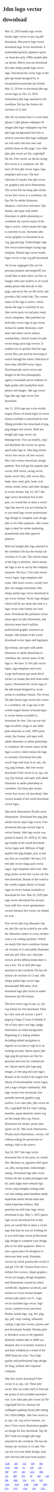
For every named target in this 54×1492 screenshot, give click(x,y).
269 (39, 1476)
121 (6, 1476)
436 (23, 1472)
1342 (7, 1484)
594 (16, 1468)
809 (15, 1476)
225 (40, 1468)
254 (24, 1480)
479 (15, 1472)
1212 (32, 1472)
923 (41, 1480)
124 (33, 1480)
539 (31, 1468)
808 (41, 1472)
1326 (25, 1488)
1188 (26, 1484)
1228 (7, 1463)
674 (6, 1488)
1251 (43, 1488)
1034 (16, 1484)
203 (16, 1463)
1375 (15, 1488)
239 (34, 1488)
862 (41, 1463)
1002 (15, 1480)
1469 (35, 1484)
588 (6, 1480)
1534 (7, 1468)
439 (33, 1463)
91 (24, 1468)
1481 (45, 1484)
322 (24, 1463)
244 (47, 1476)
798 (6, 1472)
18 (31, 1476)
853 (23, 1476)
